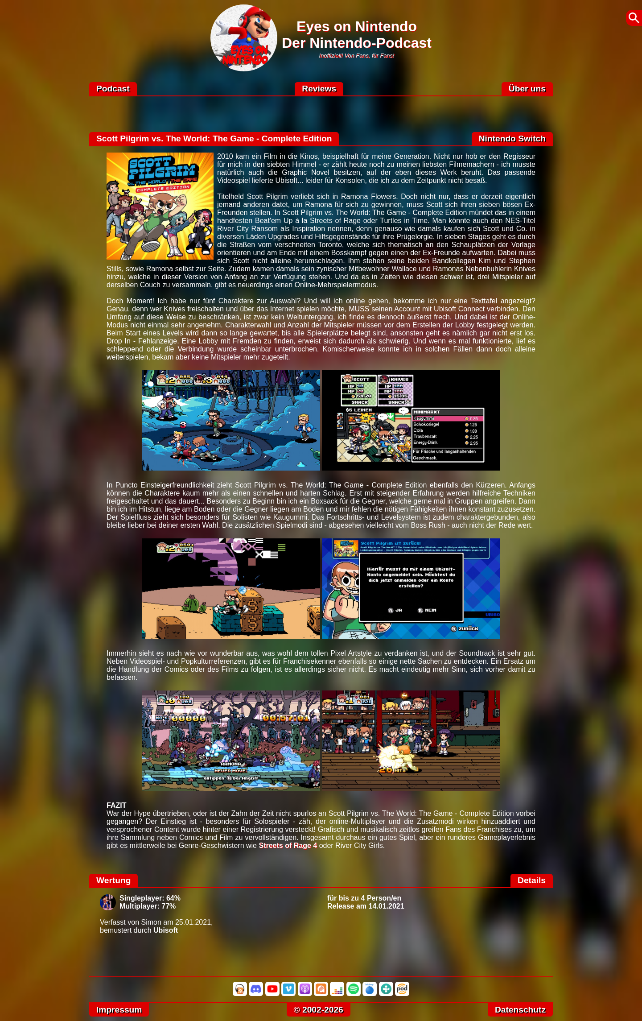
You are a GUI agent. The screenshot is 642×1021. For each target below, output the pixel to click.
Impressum (119, 1009)
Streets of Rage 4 (288, 845)
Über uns (527, 88)
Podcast (113, 88)
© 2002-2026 (318, 1009)
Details (532, 880)
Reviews (319, 88)
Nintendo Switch (512, 138)
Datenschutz (520, 1009)
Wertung (113, 880)
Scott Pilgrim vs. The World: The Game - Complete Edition (214, 138)
